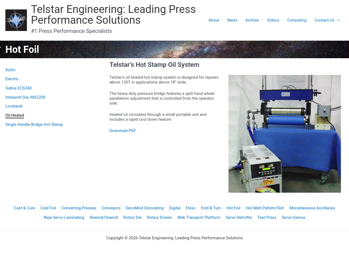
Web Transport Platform (198, 217)
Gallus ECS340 (18, 88)
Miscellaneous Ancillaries (312, 208)
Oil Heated (14, 115)
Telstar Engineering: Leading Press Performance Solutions (113, 14)
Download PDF (123, 130)
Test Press (267, 217)
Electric (12, 79)
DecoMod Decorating (145, 208)
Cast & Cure (24, 208)
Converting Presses (78, 208)
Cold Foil (48, 208)
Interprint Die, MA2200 (25, 97)
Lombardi (13, 106)
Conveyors (111, 208)
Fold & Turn (211, 208)
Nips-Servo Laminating (64, 217)
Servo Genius (293, 217)
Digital (174, 208)
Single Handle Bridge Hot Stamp (34, 124)
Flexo (191, 208)
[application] (337, 20)
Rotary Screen (159, 217)
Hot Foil (234, 208)
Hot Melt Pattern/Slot (265, 208)
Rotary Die (132, 217)
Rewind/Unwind (104, 217)
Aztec (10, 69)
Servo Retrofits (239, 217)
